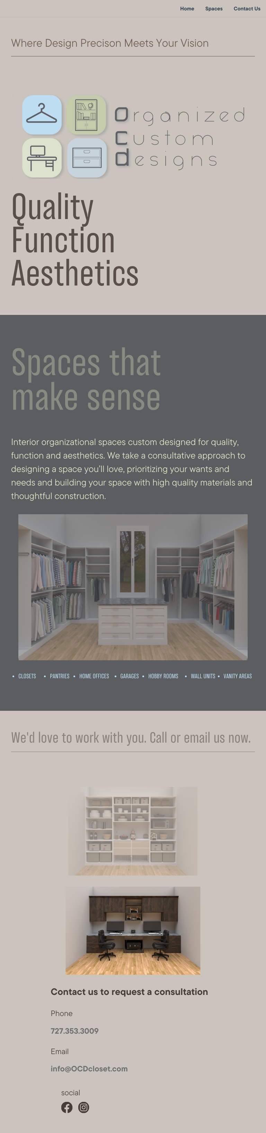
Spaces (214, 8)
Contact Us (247, 8)
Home (187, 8)
